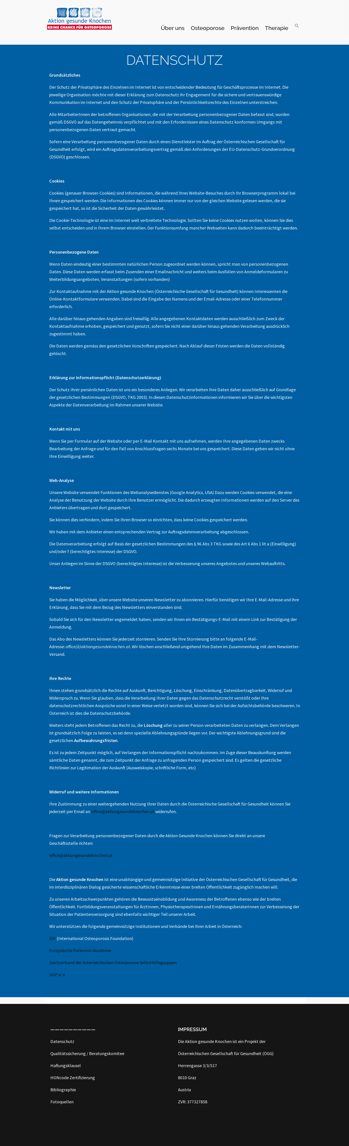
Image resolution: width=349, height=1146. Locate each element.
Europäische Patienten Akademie (80, 950)
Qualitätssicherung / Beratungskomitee (87, 1053)
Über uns (172, 28)
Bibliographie (63, 1089)
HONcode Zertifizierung (72, 1077)
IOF (52, 938)
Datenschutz (62, 1041)
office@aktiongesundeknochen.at (123, 811)
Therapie (276, 28)
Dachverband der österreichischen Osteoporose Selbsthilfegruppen (113, 962)
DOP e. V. (57, 974)
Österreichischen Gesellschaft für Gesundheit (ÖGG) (226, 1053)
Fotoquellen (62, 1101)
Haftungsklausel (65, 1065)
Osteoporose (208, 28)
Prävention (245, 28)
